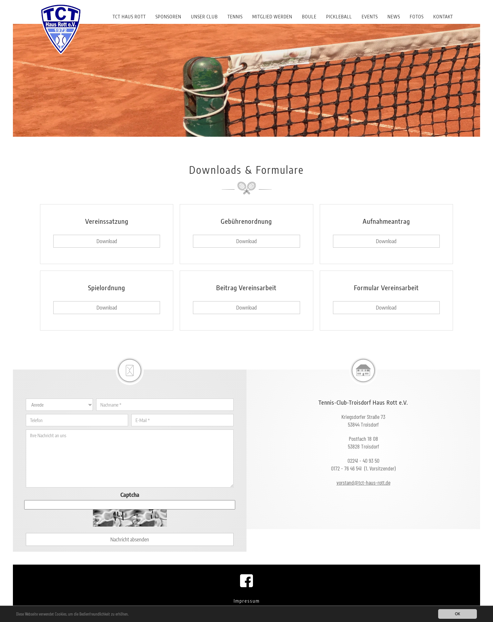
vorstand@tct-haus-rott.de (363, 482)
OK (457, 614)
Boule (309, 16)
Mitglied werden (272, 16)
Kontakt (443, 16)
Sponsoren (168, 16)
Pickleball (339, 16)
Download (106, 241)
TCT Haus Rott (129, 16)
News (393, 16)
